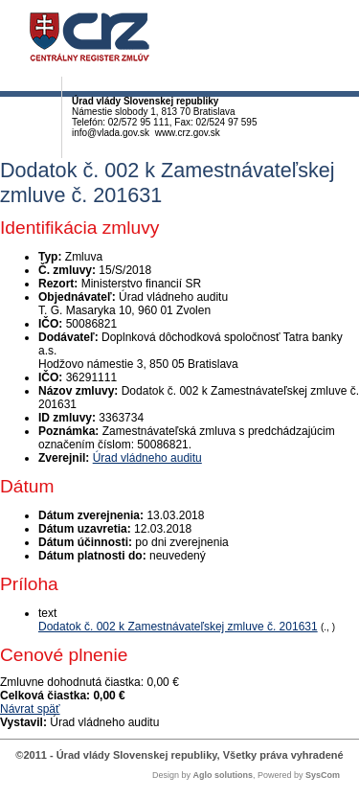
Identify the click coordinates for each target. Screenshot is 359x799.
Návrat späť (30, 709)
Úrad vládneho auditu (147, 458)
